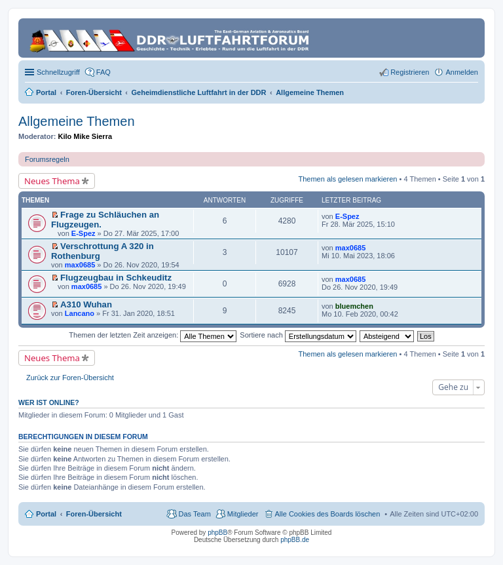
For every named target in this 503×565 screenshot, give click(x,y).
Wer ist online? (48, 402)
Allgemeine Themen (76, 121)
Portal (46, 92)
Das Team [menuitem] (194, 514)
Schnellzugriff (58, 72)
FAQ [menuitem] (103, 72)
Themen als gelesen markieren (347, 179)
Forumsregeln (47, 159)
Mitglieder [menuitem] (243, 514)
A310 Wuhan (86, 304)
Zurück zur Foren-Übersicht (70, 377)
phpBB (217, 532)
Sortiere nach (298, 335)
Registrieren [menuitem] (409, 72)
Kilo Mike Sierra (85, 136)
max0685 (80, 265)
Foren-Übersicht (94, 514)
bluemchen (354, 306)
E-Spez (83, 233)
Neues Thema (52, 181)
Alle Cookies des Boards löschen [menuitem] (328, 514)
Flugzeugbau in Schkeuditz (116, 277)
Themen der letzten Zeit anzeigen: (152, 335)
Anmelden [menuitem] (461, 72)
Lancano (79, 313)
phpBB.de (294, 539)
